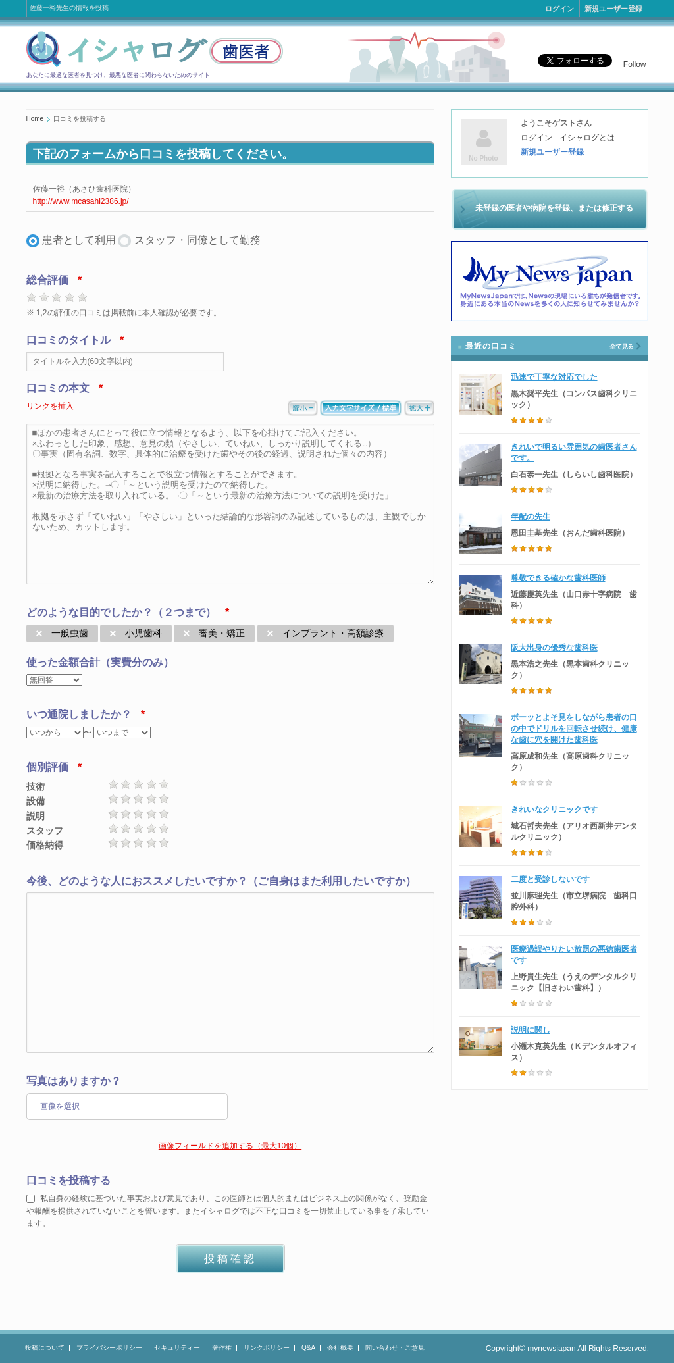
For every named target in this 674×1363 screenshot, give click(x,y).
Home (35, 118)
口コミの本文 (58, 388)
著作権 (222, 1347)
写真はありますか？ (73, 1081)
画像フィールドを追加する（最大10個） (230, 1145)
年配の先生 (530, 516)
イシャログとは (587, 137)
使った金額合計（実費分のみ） (100, 662)
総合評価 (47, 280)
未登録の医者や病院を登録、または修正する (554, 208)
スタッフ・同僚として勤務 (197, 239)
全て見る (621, 346)
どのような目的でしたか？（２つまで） (121, 612)
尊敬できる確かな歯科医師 (558, 577)
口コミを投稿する (68, 1180)
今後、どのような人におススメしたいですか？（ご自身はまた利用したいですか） (221, 881)
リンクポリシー (267, 1347)
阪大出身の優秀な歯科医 (554, 647)
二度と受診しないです (550, 879)
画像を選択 (60, 1106)
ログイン (559, 9)
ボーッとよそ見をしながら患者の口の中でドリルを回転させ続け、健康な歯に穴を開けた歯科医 (574, 728)
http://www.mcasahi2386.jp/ (81, 201)
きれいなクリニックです (554, 809)
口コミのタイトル (68, 340)
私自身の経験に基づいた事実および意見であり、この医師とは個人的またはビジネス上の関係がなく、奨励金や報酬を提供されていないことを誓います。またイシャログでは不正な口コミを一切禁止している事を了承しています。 (227, 1211)
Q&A (308, 1347)
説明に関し (530, 1030)
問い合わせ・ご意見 (395, 1347)
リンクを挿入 (50, 406)
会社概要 (340, 1347)
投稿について (45, 1347)
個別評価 (47, 767)
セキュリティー (177, 1347)
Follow (634, 64)
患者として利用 (79, 239)
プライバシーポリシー (109, 1347)
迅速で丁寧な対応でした (554, 377)
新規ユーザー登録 (613, 9)
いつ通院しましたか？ (79, 714)
